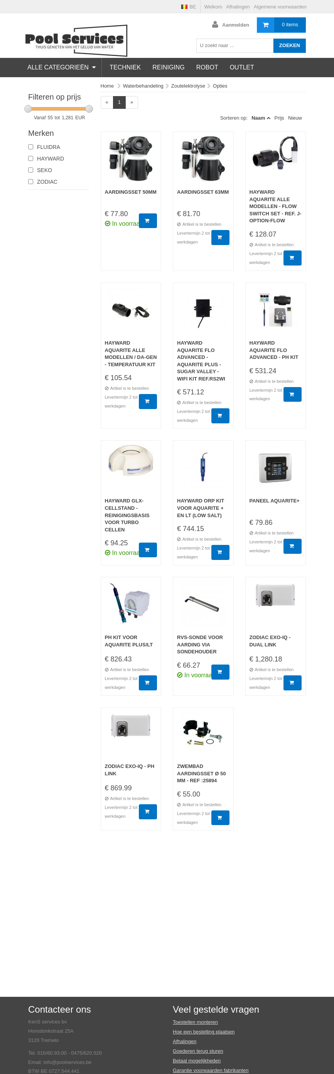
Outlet (242, 67)
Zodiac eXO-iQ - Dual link (270, 641)
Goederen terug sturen (198, 1051)
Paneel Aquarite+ (275, 501)
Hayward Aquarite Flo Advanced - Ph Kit (274, 350)
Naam (258, 118)
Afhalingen (238, 7)
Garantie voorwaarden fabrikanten (211, 1070)
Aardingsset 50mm (131, 192)
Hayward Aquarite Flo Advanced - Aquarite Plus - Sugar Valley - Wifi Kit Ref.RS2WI (201, 361)
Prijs (279, 118)
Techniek (125, 67)
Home (107, 86)
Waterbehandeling (143, 86)
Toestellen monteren (195, 1022)
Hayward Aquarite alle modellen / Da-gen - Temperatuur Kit (131, 353)
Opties (220, 86)
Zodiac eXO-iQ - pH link (130, 769)
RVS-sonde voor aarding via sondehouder (200, 644)
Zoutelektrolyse (188, 86)
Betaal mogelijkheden (197, 1061)
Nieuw (295, 118)
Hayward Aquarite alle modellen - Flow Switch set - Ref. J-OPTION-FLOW (276, 206)
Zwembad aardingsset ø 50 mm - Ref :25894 (201, 773)
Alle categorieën (61, 67)
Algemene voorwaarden (280, 7)
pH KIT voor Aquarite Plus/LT (129, 641)
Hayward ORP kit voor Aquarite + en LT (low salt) (200, 508)
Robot (207, 67)
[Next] (131, 102)
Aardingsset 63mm (203, 192)
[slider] (28, 109)
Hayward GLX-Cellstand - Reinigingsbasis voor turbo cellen (127, 515)
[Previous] (107, 102)
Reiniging (168, 67)
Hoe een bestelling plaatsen (203, 1032)
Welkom (213, 7)
